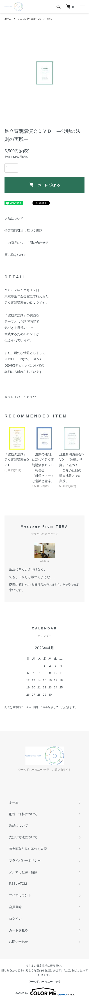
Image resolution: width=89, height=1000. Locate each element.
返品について (14, 218)
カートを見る (18, 930)
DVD (49, 18)
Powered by (44, 991)
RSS (12, 883)
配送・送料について (23, 814)
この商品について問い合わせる (27, 243)
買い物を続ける (16, 255)
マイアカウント (20, 895)
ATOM (22, 883)
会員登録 (15, 907)
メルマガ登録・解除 (23, 872)
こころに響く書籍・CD (29, 18)
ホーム (8, 18)
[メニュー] (82, 6)
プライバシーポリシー (25, 860)
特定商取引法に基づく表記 (23, 230)
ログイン (15, 918)
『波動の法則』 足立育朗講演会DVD (17, 459)
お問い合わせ (18, 941)
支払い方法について (23, 837)
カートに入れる (44, 185)
